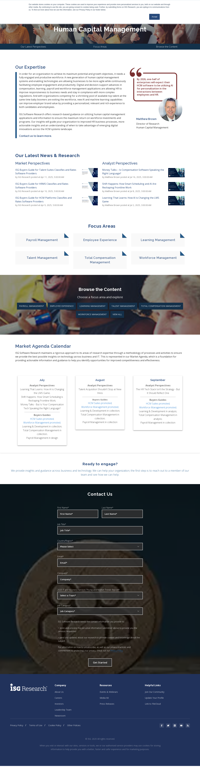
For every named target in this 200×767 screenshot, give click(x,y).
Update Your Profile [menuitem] (154, 698)
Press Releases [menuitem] (107, 704)
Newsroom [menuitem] (60, 716)
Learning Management (92, 306)
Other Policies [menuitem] (74, 726)
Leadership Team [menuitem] (63, 710)
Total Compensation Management (161, 306)
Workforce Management (92, 314)
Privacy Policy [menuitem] (16, 726)
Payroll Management (31, 306)
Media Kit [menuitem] (104, 698)
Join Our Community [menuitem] (154, 692)
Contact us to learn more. (35, 136)
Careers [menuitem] (58, 698)
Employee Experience (62, 306)
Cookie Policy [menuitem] (54, 726)
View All (117, 314)
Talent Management (123, 306)
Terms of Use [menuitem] (35, 726)
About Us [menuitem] (59, 692)
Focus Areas (100, 46)
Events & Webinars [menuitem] (109, 692)
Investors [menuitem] (59, 704)
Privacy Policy (116, 650)
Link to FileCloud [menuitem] (153, 704)
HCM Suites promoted (42, 419)
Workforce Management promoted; (42, 423)
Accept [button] (154, 17)
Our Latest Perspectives (33, 46)
